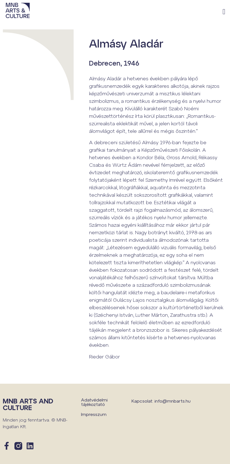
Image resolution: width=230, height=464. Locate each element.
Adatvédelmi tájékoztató (94, 402)
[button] (224, 12)
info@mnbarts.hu (173, 400)
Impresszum (94, 414)
